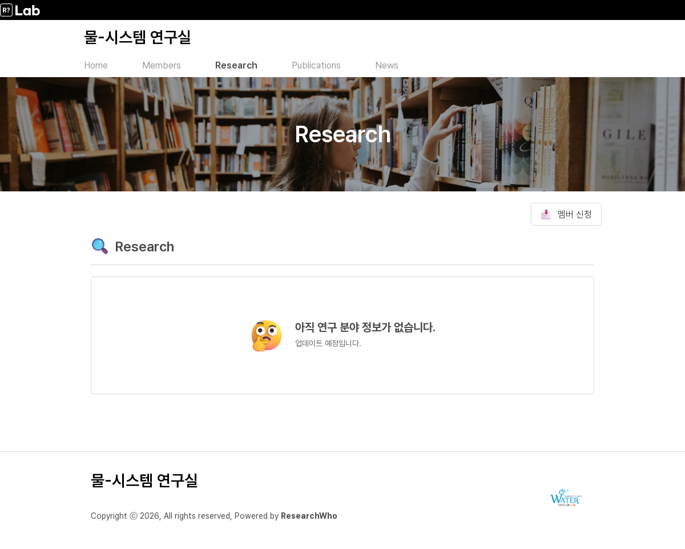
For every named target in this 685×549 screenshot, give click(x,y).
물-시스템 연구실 (137, 37)
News (386, 65)
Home (96, 65)
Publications (316, 65)
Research (236, 65)
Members (161, 65)
